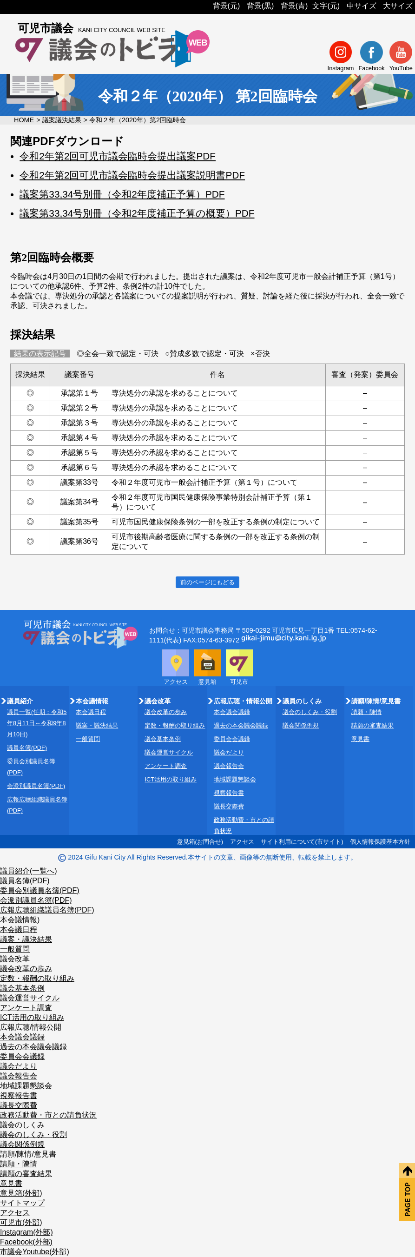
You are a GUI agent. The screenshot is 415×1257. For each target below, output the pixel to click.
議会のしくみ (22, 1125)
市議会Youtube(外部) (34, 1252)
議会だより (229, 752)
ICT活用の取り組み (171, 779)
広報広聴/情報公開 (30, 1027)
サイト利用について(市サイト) (302, 841)
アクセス (242, 841)
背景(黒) (260, 6)
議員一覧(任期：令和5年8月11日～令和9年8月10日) (36, 723)
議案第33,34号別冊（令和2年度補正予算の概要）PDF (137, 213)
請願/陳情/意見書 (28, 1154)
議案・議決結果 (97, 725)
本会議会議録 (232, 711)
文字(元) (326, 6)
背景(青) (294, 6)
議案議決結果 (61, 120)
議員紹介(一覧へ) (28, 871)
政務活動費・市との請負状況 (48, 1115)
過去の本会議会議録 (241, 725)
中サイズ (361, 6)
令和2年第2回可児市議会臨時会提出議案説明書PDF (132, 175)
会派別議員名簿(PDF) (36, 785)
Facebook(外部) (26, 1242)
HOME (24, 120)
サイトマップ (22, 1203)
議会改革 (15, 959)
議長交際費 (229, 806)
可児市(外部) (21, 1222)
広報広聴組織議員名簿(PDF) (47, 910)
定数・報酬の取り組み (175, 725)
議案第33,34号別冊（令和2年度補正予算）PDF (122, 194)
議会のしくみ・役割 (310, 711)
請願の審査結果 (372, 725)
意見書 (360, 738)
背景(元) (226, 6)
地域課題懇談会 (235, 779)
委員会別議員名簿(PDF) (39, 890)
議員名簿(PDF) (27, 747)
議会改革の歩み (166, 711)
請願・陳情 (366, 711)
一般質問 (88, 738)
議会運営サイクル (169, 752)
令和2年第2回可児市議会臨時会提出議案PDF (118, 156)
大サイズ (398, 6)
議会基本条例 (163, 738)
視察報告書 (229, 792)
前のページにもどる (207, 582)
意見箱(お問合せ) (200, 841)
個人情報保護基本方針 (380, 841)
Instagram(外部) (26, 1232)
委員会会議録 (232, 738)
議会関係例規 (301, 725)
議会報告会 (229, 765)
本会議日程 (91, 711)
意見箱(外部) (21, 1193)
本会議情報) (20, 920)
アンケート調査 (166, 765)
